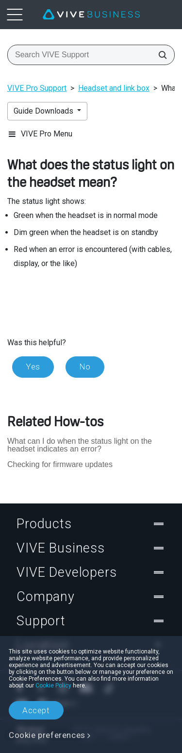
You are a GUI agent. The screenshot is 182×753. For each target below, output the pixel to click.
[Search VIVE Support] (159, 55)
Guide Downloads (44, 111)
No (85, 366)
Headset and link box (113, 88)
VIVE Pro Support (36, 88)
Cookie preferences (47, 735)
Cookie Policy (53, 685)
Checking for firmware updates (60, 464)
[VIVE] (91, 14)
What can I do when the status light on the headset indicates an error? (79, 445)
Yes (33, 366)
